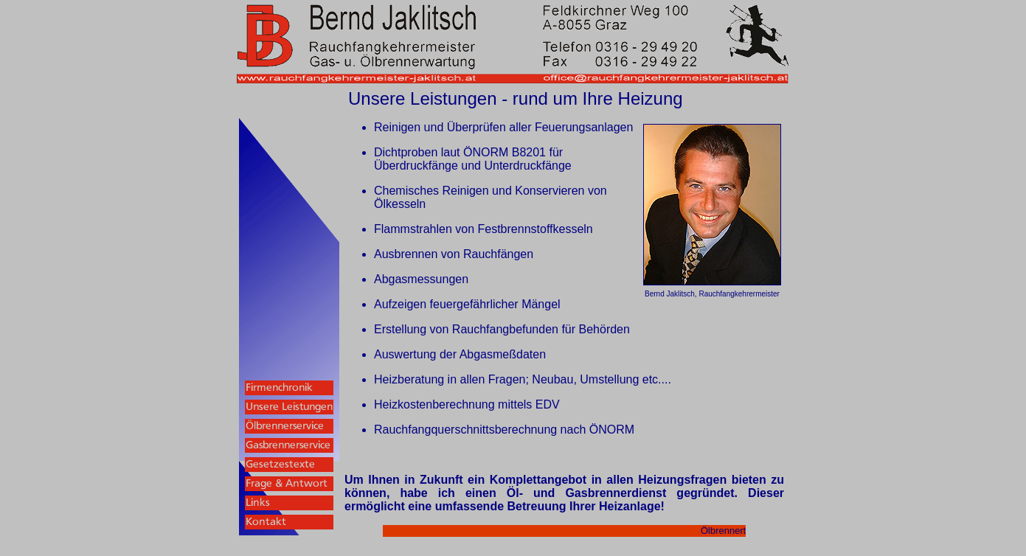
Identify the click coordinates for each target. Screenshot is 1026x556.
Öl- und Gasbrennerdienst (587, 493)
